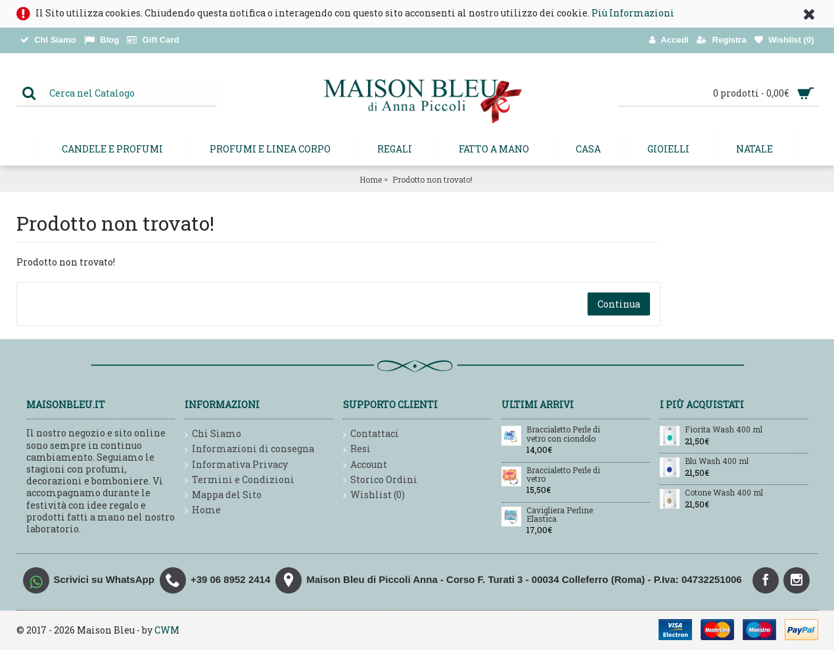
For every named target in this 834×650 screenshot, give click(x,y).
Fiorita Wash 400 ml (723, 429)
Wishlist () (374, 495)
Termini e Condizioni (239, 480)
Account (365, 465)
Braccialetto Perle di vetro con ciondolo (563, 434)
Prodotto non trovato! (432, 179)
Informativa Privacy (236, 465)
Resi (357, 449)
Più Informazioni (632, 13)
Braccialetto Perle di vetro (563, 475)
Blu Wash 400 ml (717, 461)
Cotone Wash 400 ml (724, 493)
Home (370, 179)
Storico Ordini (380, 480)
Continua (618, 304)
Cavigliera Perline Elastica (559, 515)
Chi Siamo (213, 434)
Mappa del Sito (223, 495)
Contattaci (371, 434)
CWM (166, 630)
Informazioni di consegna (249, 449)
